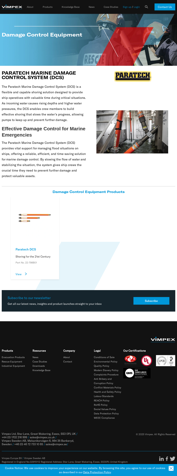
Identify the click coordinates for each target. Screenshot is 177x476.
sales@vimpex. (55, 444)
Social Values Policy (105, 409)
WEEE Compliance (104, 417)
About (30, 6)
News (92, 6)
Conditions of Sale (104, 357)
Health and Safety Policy (107, 391)
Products (48, 6)
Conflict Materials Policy (107, 387)
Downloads (38, 365)
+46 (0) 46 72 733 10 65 (28, 444)
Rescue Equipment (12, 361)
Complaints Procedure (106, 374)
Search (146, 6)
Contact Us (165, 6)
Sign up (127, 6)
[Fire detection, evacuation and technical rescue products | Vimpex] (12, 7)
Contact (67, 361)
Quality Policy (101, 365)
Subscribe (151, 300)
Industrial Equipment (13, 365)
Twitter (172, 458)
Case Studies (111, 6)
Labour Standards (104, 396)
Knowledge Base (71, 6)
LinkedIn (161, 458)
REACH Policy (101, 400)
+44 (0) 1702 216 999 (14, 437)
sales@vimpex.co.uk (42, 437)
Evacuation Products (13, 357)
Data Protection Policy (106, 413)
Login (137, 6)
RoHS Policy (101, 404)
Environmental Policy (105, 361)
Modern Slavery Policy (106, 370)
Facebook (167, 458)
